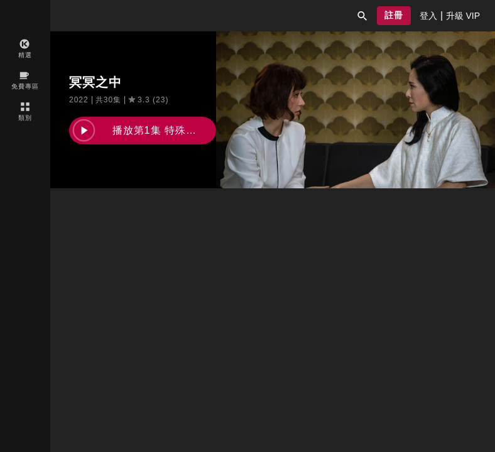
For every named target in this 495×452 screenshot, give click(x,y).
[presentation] (428, 15)
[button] (362, 15)
